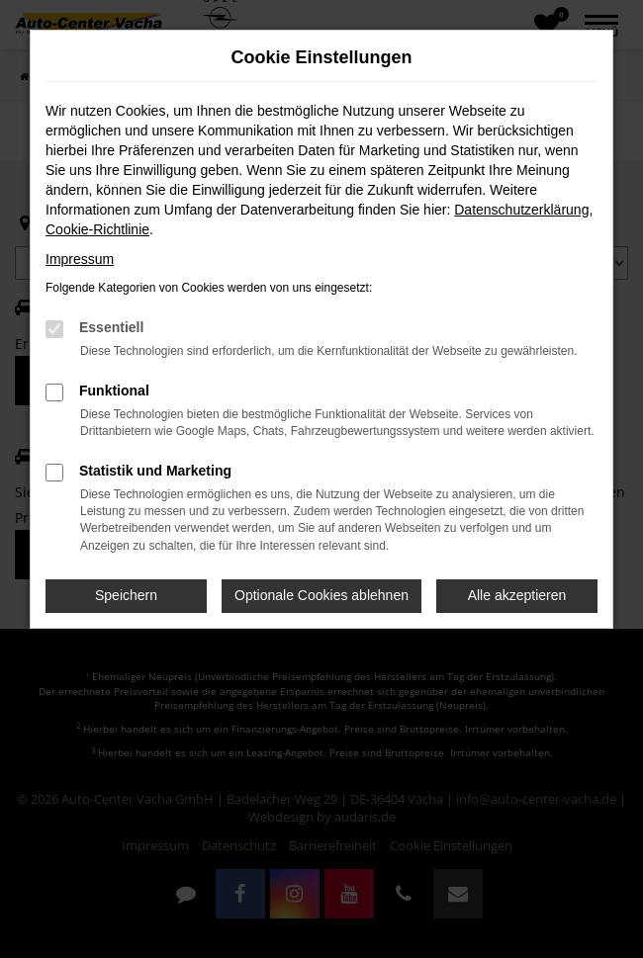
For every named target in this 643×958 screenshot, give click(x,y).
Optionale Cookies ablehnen (321, 595)
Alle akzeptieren (517, 595)
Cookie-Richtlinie (97, 229)
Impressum (80, 259)
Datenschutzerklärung (521, 210)
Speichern (126, 595)
